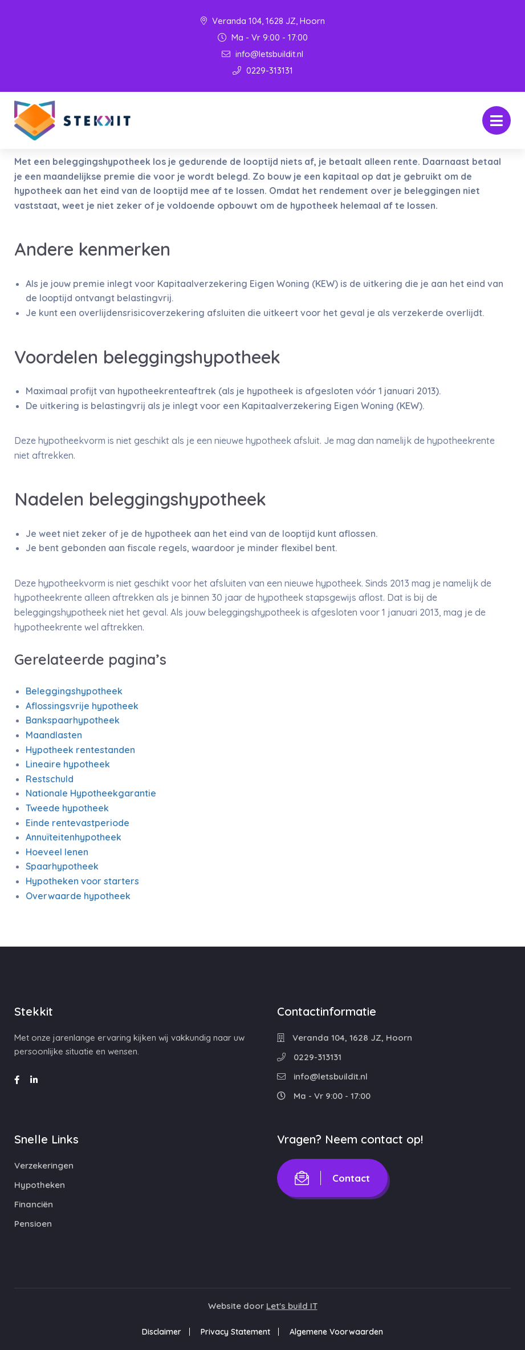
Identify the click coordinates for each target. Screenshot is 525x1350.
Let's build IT (292, 1305)
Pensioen (33, 1223)
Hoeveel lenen (57, 852)
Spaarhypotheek (62, 866)
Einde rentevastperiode (77, 822)
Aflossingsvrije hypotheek (82, 706)
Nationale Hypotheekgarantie (91, 793)
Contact (332, 1178)
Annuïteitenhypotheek (73, 837)
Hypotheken (39, 1184)
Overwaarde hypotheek (78, 896)
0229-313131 (263, 70)
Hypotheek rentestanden (80, 749)
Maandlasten (54, 735)
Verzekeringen (44, 1165)
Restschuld (50, 779)
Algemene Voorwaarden (336, 1332)
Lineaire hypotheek (68, 764)
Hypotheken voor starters (82, 881)
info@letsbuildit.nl (262, 53)
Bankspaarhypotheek (73, 720)
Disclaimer (161, 1332)
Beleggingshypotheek (74, 691)
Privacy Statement (235, 1332)
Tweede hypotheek (67, 808)
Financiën (33, 1204)
